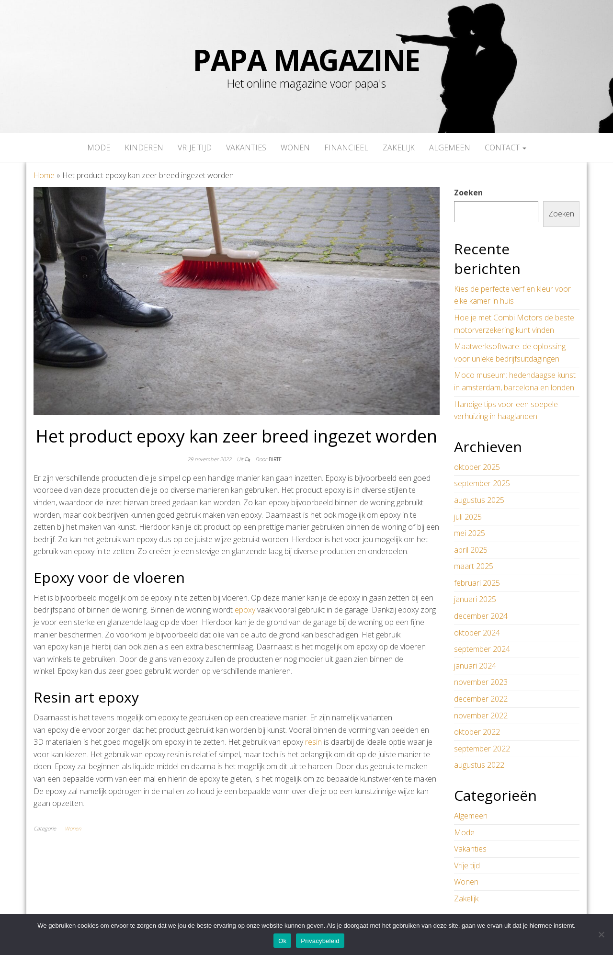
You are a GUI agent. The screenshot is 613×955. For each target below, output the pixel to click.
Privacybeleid (320, 940)
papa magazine (306, 60)
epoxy (245, 609)
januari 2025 (475, 599)
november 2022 (481, 715)
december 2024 (481, 616)
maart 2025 (473, 566)
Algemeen (449, 147)
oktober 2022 (477, 732)
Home (44, 175)
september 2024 (482, 649)
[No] (601, 934)
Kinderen (144, 147)
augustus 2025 (479, 500)
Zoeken (468, 192)
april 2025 (471, 550)
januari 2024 (475, 665)
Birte (275, 459)
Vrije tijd (195, 147)
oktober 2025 (477, 467)
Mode (98, 147)
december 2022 (481, 699)
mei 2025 (469, 533)
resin (313, 742)
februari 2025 (477, 583)
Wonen (295, 147)
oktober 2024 (477, 632)
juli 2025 (468, 517)
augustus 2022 (479, 765)
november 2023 (481, 682)
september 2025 (482, 483)
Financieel (346, 147)
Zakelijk (399, 147)
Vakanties (246, 147)
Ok (282, 940)
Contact (505, 147)
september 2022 (482, 748)
